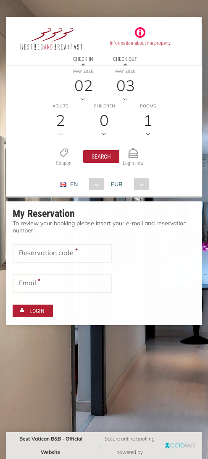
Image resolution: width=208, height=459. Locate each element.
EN (74, 184)
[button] (101, 156)
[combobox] (85, 184)
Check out (125, 59)
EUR (117, 184)
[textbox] (62, 253)
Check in (83, 59)
